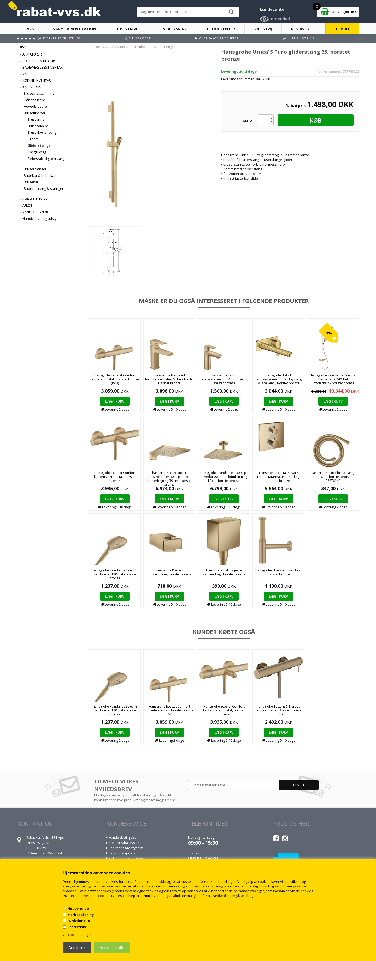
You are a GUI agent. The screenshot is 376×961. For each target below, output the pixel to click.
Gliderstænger (40, 145)
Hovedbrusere (35, 106)
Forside (94, 47)
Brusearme (36, 119)
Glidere (33, 139)
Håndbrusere (34, 100)
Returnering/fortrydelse (126, 848)
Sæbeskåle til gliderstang (46, 158)
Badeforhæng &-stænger (43, 188)
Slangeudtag (37, 152)
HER (146, 895)
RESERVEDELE (303, 28)
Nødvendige (78, 908)
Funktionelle (78, 920)
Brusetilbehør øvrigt (42, 132)
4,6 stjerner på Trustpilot (59, 38)
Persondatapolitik (122, 853)
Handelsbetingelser (123, 837)
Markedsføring (80, 914)
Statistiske (77, 926)
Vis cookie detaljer (77, 934)
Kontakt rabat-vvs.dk (124, 843)
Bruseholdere (38, 126)
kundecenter (273, 9)
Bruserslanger (35, 169)
